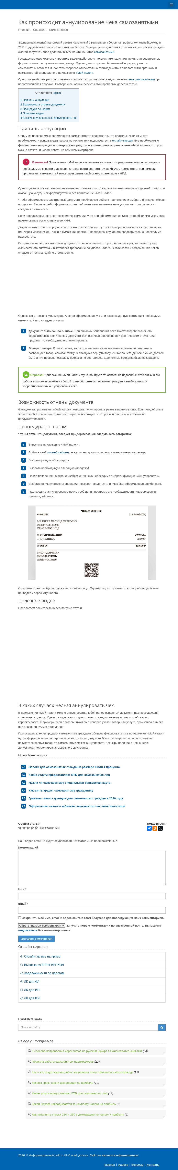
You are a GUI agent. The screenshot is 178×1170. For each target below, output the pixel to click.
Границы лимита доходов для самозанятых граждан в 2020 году (76, 798)
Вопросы (137, 1164)
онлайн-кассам (122, 140)
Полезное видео (32, 113)
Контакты (153, 1164)
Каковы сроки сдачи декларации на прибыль (62, 1082)
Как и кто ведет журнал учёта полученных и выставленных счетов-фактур (82, 1072)
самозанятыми (104, 52)
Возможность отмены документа (42, 104)
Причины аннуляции (34, 100)
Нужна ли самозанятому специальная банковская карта (69, 782)
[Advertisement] (92, 284)
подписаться (27, 930)
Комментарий (28, 847)
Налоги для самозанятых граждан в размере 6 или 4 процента (74, 767)
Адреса (123, 1164)
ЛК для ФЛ (29, 981)
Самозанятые (58, 29)
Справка (39, 29)
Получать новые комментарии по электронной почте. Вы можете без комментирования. (89, 927)
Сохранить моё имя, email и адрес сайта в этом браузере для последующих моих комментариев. (93, 917)
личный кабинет (58, 452)
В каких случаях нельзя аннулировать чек (48, 117)
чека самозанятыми (141, 79)
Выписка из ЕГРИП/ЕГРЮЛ (42, 965)
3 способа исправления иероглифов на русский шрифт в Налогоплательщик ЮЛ (87, 1051)
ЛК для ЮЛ (30, 998)
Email (23, 903)
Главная (23, 29)
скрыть (57, 92)
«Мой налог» (84, 72)
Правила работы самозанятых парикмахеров (63, 1061)
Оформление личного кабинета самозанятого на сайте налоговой (77, 806)
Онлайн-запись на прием (40, 956)
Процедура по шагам (35, 109)
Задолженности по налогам (42, 973)
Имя (22, 889)
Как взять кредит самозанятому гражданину (61, 790)
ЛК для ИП (30, 990)
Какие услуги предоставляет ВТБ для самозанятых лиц (69, 774)
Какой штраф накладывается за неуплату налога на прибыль (74, 1104)
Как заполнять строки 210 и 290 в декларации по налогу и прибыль (78, 1114)
